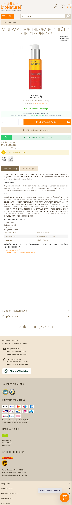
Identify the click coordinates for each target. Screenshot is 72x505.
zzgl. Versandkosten (40, 103)
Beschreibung (10, 168)
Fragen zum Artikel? (11, 250)
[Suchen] (68, 16)
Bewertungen (29, 168)
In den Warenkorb (53, 121)
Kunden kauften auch (14, 310)
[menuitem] (56, 6)
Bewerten (44, 130)
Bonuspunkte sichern (19, 152)
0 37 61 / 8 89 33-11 (12, 359)
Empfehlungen (10, 316)
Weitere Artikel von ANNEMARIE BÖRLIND (19, 252)
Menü (7, 16)
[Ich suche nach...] (45, 16)
